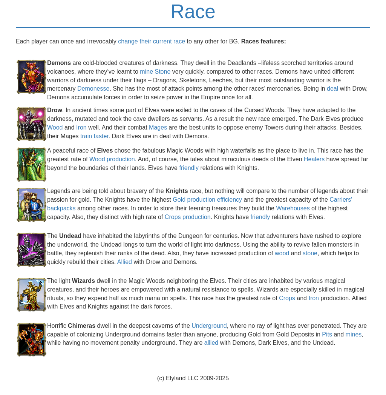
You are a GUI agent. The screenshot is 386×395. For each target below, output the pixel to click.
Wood (55, 127)
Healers (314, 159)
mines (354, 334)
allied (211, 342)
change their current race (151, 41)
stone (310, 253)
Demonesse (93, 88)
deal (332, 88)
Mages (158, 127)
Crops (287, 298)
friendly (189, 168)
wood (282, 253)
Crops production (188, 217)
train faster (94, 136)
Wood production (112, 159)
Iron (81, 127)
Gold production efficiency (207, 199)
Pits (327, 334)
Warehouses (292, 208)
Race (193, 11)
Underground (209, 325)
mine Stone (155, 71)
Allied (124, 262)
